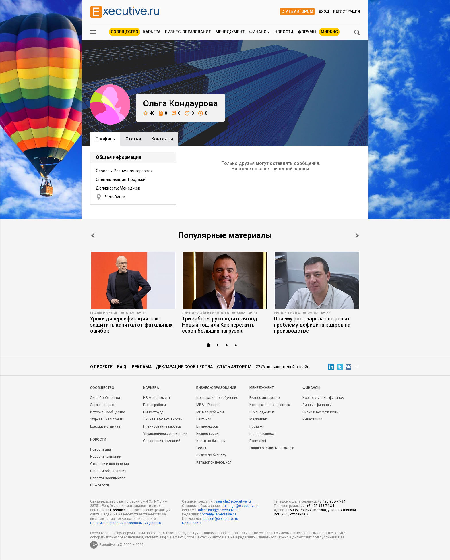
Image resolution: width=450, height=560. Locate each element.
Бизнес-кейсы (207, 434)
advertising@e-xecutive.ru (219, 510)
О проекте (101, 366)
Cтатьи (133, 139)
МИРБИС (329, 32)
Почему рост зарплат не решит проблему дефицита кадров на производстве (312, 325)
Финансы (259, 32)
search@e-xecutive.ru (233, 501)
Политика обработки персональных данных (126, 523)
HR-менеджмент (156, 398)
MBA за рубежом (210, 412)
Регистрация (346, 11)
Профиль (105, 139)
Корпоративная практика (269, 405)
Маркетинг (258, 419)
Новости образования (108, 471)
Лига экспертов (103, 405)
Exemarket (257, 441)
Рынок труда (287, 313)
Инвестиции (312, 419)
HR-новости (99, 485)
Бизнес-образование (188, 32)
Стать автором (297, 11)
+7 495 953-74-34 (331, 501)
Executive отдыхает (106, 426)
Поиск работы (154, 405)
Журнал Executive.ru (106, 419)
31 (255, 313)
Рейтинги (203, 419)
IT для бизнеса (261, 434)
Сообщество (124, 32)
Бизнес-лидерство (264, 398)
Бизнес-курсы (207, 426)
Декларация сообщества (184, 366)
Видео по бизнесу (211, 455)
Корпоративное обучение (217, 398)
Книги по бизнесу (210, 441)
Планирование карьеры (162, 426)
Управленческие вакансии (165, 434)
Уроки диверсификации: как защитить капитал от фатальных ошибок (131, 325)
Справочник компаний (161, 441)
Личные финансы (316, 405)
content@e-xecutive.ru (218, 514)
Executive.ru (120, 510)
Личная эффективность (205, 313)
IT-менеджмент (261, 412)
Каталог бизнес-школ (213, 462)
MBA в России (208, 405)
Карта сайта (192, 523)
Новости (283, 32)
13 (144, 313)
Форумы (307, 32)
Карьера (151, 32)
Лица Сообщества (105, 398)
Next (357, 235)
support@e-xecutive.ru (220, 519)
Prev (93, 235)
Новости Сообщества (107, 478)
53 (328, 313)
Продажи (256, 426)
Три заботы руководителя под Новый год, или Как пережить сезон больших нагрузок (219, 325)
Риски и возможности (320, 412)
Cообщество (102, 388)
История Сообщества (107, 412)
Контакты (162, 139)
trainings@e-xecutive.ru (240, 506)
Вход (324, 11)
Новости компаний (105, 457)
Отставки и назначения (109, 464)
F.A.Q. (122, 366)
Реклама (142, 366)
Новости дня (100, 449)
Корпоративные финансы (323, 398)
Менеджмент (230, 32)
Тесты (201, 448)
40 (148, 113)
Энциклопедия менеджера (271, 448)
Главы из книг (104, 313)
